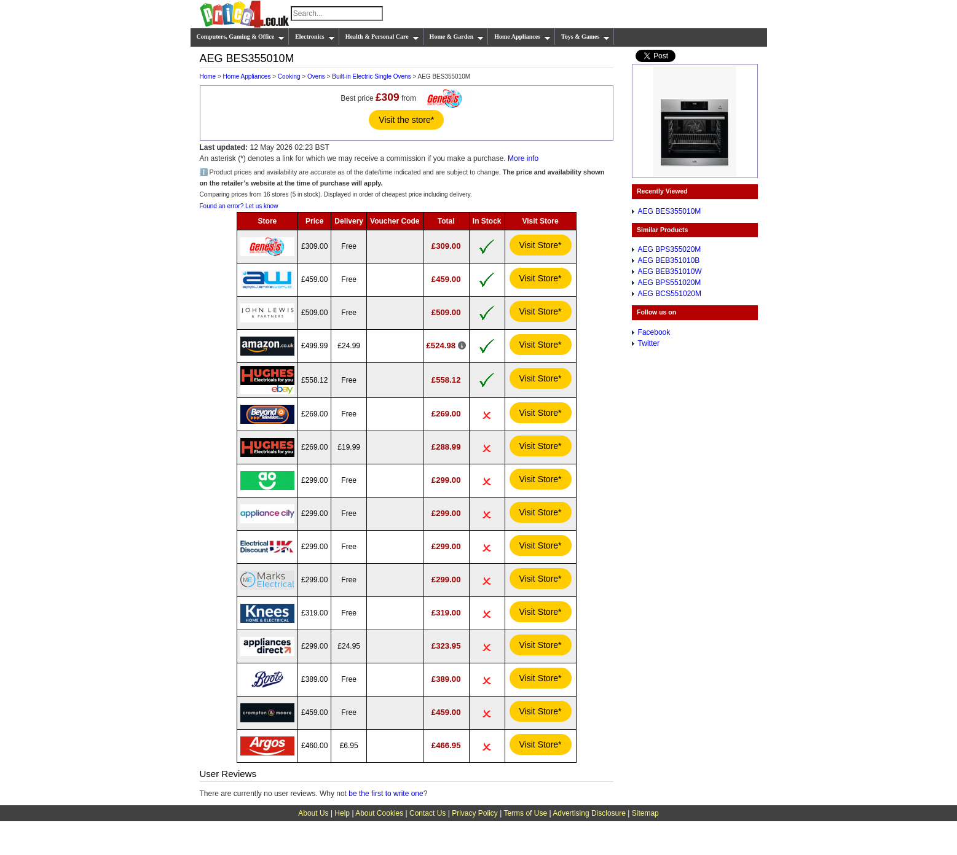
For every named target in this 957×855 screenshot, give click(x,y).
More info (523, 158)
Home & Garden (457, 37)
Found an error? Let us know (239, 206)
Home (208, 76)
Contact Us (427, 813)
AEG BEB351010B (669, 260)
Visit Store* (540, 245)
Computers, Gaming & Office (241, 37)
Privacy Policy (475, 813)
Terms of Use (525, 813)
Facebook (654, 332)
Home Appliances (522, 37)
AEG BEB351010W (670, 271)
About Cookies (379, 813)
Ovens (316, 76)
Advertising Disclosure (589, 813)
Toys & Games (585, 37)
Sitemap (645, 813)
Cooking (289, 76)
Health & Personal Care (382, 37)
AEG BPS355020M (669, 249)
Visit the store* (406, 120)
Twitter (649, 343)
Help (342, 813)
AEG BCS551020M (669, 293)
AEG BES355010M (669, 211)
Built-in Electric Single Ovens (371, 76)
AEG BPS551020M (669, 282)
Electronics (315, 37)
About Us (313, 813)
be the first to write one (386, 793)
